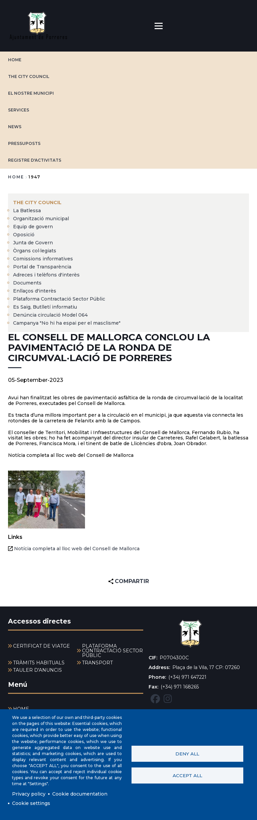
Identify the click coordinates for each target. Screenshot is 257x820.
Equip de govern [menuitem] (33, 227)
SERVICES (18, 109)
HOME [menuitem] (21, 709)
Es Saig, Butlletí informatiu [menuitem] (45, 307)
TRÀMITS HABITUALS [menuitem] (39, 662)
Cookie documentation (79, 794)
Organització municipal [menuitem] (41, 219)
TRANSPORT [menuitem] (97, 662)
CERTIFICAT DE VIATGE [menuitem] (41, 646)
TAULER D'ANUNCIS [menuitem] (37, 670)
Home (16, 176)
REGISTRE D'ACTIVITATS (34, 160)
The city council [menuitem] (37, 202)
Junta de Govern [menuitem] (33, 243)
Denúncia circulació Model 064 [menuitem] (50, 315)
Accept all (187, 775)
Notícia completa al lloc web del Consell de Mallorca (77, 549)
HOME (14, 59)
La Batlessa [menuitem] (27, 211)
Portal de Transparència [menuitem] (42, 267)
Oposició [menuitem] (23, 235)
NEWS (14, 126)
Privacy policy (29, 794)
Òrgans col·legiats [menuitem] (34, 251)
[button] (46, 499)
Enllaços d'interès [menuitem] (34, 291)
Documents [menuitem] (27, 283)
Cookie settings (31, 803)
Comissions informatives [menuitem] (43, 259)
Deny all (187, 753)
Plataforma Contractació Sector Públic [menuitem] (59, 299)
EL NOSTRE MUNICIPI (31, 93)
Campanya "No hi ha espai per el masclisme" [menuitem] (66, 323)
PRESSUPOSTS (24, 143)
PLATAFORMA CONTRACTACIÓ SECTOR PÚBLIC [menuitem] (112, 651)
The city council (28, 76)
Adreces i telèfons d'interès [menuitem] (46, 275)
